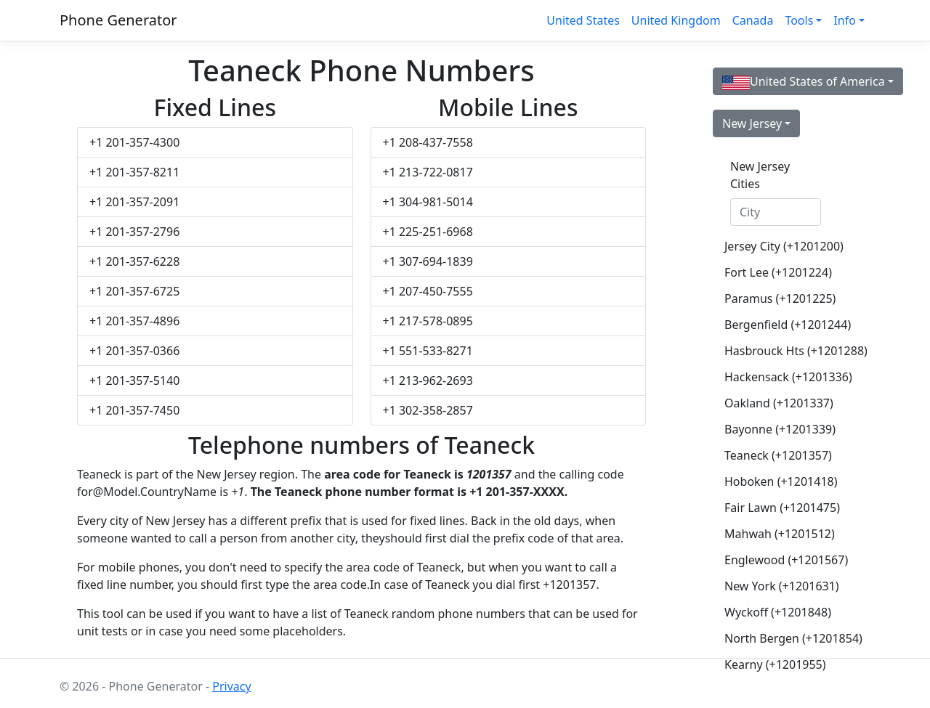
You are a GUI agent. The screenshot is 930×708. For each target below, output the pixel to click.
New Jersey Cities (760, 175)
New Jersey (752, 123)
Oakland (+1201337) (778, 403)
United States (583, 20)
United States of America (803, 81)
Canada (753, 20)
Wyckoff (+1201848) (777, 612)
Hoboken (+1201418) (781, 481)
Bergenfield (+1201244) (781, 325)
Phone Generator (118, 20)
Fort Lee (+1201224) (778, 272)
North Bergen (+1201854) (781, 638)
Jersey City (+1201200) (781, 246)
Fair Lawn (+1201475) (781, 508)
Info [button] (844, 20)
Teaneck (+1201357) (778, 455)
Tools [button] (799, 20)
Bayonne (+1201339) (780, 429)
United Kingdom (676, 20)
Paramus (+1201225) (780, 298)
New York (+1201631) (781, 586)
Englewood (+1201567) (781, 560)
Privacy (231, 686)
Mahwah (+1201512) (779, 534)
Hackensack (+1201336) (781, 377)
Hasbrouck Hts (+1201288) (781, 351)
